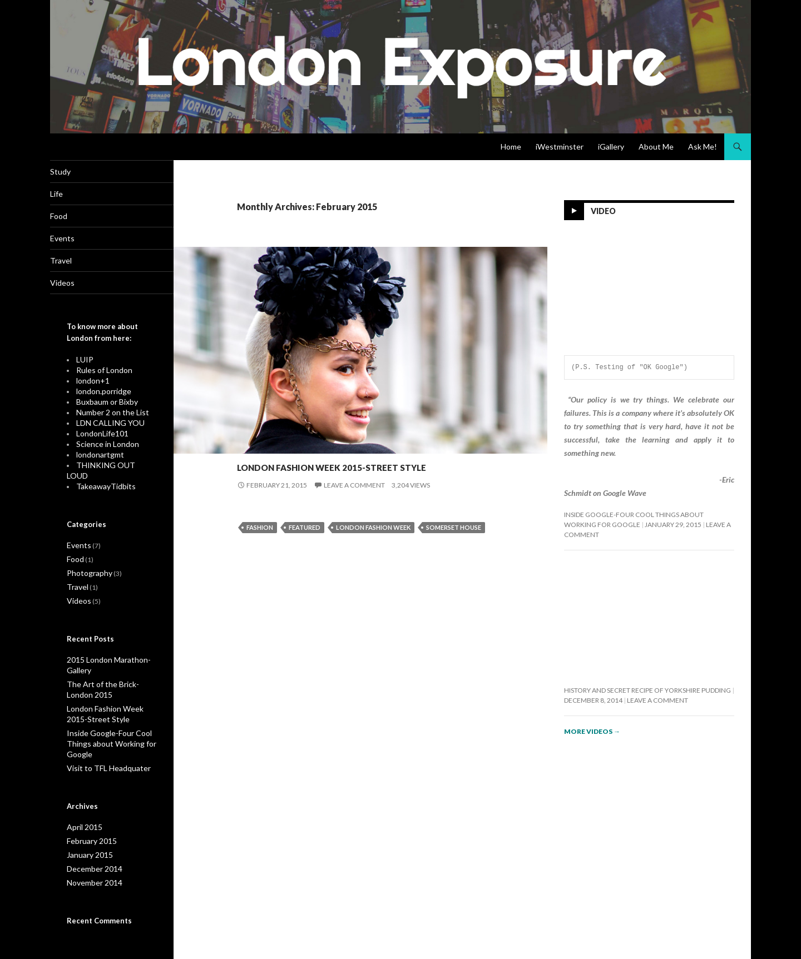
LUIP (83, 366)
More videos (592, 731)
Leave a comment (354, 505)
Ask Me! (702, 146)
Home (511, 146)
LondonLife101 (99, 436)
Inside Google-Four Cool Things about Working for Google (104, 726)
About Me (656, 146)
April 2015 (82, 808)
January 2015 (87, 835)
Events (250, 444)
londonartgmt (96, 456)
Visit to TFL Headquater (102, 750)
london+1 (90, 386)
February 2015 (89, 821)
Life (73, 195)
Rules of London (100, 376)
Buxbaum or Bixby (103, 406)
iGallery (611, 146)
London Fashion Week (373, 547)
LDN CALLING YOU (104, 426)
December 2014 (91, 848)
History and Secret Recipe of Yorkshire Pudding (647, 690)
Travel (77, 265)
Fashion (259, 547)
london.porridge (100, 396)
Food (75, 218)
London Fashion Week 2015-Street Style (344, 474)
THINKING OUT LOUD (109, 466)
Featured (304, 547)
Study (77, 172)
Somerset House (453, 547)
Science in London (103, 446)
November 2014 (91, 861)
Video (603, 211)
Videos (79, 289)
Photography (295, 444)
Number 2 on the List (107, 416)
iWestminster (560, 146)
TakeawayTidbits (100, 476)
